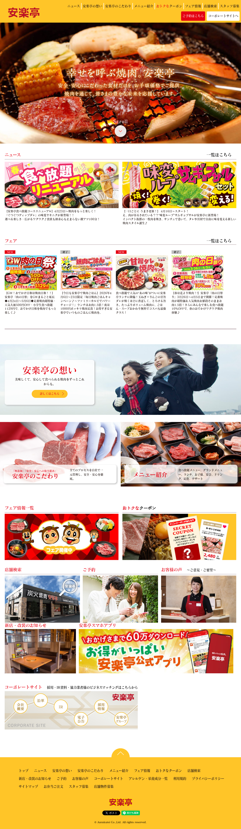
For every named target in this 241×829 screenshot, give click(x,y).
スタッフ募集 (229, 6)
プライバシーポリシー (208, 778)
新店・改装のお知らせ (35, 778)
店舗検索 (210, 6)
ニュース (73, 6)
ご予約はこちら (193, 16)
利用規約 (179, 778)
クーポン (169, 6)
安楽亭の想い (92, 6)
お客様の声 (80, 778)
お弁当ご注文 (53, 786)
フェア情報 (193, 6)
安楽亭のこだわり (118, 6)
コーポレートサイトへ (223, 16)
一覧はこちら (219, 154)
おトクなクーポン (169, 770)
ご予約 (61, 778)
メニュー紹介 (143, 6)
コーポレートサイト (108, 778)
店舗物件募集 (104, 786)
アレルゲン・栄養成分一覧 (148, 778)
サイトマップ (28, 786)
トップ (23, 770)
